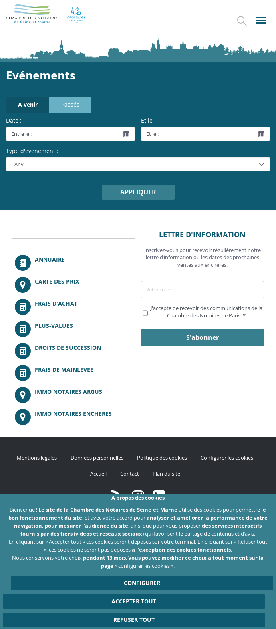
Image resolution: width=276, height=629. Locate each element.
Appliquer (138, 191)
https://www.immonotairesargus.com (74, 395)
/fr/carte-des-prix (74, 285)
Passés (70, 104)
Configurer (142, 596)
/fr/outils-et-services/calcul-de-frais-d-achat (74, 307)
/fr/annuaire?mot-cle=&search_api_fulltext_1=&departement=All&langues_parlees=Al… (74, 263)
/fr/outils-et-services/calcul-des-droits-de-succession (74, 351)
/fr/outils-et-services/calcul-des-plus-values (74, 329)
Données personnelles (97, 457)
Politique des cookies (162, 457)
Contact (129, 473)
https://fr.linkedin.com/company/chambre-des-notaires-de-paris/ (159, 495)
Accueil (98, 473)
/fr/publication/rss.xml (117, 495)
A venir (28, 104)
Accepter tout (133, 614)
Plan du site (166, 473)
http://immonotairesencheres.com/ (74, 417)
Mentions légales (37, 457)
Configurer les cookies (227, 457)
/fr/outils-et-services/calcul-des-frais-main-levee (74, 373)
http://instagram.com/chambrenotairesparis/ (138, 495)
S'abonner (202, 337)
